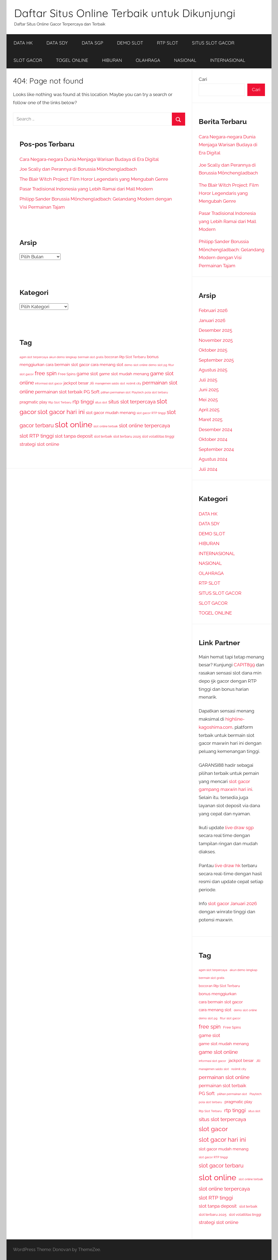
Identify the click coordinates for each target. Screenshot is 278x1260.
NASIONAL (185, 60)
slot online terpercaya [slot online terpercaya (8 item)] (144, 425)
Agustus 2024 (213, 459)
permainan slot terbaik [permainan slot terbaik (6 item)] (59, 391)
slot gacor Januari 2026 (232, 903)
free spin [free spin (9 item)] (46, 373)
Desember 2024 (215, 429)
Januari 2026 (212, 320)
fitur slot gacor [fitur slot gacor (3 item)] (230, 1018)
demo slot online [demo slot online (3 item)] (135, 365)
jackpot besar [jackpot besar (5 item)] (76, 383)
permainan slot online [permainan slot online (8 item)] (224, 1077)
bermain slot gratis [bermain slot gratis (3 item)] (90, 357)
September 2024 (216, 449)
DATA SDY (57, 43)
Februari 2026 (213, 310)
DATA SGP (92, 43)
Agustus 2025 (213, 370)
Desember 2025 (215, 330)
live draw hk (228, 865)
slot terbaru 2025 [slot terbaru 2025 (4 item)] (127, 436)
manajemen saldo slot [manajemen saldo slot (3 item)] (110, 383)
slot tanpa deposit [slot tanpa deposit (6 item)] (74, 436)
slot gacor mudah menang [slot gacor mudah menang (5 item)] (110, 412)
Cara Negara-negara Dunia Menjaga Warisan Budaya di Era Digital (89, 159)
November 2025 (216, 340)
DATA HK (23, 43)
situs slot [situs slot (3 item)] (101, 402)
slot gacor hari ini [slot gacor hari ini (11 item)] (61, 411)
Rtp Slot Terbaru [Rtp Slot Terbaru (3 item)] (59, 402)
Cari (203, 79)
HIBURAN (112, 60)
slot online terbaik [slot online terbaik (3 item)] (105, 426)
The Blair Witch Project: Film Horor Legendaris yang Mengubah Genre (94, 179)
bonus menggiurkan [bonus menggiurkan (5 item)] (217, 993)
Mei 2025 (208, 399)
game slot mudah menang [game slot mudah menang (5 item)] (124, 373)
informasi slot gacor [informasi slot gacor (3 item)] (48, 383)
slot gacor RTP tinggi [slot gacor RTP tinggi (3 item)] (151, 413)
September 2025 (216, 360)
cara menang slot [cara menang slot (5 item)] (107, 364)
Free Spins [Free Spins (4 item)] (66, 374)
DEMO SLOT (130, 43)
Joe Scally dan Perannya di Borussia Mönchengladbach (78, 169)
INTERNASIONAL (227, 60)
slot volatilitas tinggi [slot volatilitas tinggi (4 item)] (158, 436)
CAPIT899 (244, 664)
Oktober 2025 (213, 350)
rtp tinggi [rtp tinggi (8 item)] (83, 402)
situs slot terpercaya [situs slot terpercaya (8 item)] (132, 402)
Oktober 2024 (213, 439)
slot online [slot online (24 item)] (73, 424)
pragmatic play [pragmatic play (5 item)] (33, 402)
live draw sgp (239, 827)
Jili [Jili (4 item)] (92, 383)
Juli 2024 (208, 469)
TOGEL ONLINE (72, 60)
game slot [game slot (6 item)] (87, 373)
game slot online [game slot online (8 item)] (218, 1052)
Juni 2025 (209, 389)
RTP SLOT (167, 43)
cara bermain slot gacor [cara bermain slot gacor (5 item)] (68, 364)
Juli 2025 (208, 380)
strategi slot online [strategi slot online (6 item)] (39, 444)
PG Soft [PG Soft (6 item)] (92, 391)
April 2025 (209, 409)
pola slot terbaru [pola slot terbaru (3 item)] (156, 392)
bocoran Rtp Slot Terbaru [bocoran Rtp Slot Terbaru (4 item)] (125, 357)
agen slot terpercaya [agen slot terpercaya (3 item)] (34, 357)
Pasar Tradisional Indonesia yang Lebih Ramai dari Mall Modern (86, 189)
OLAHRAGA (148, 60)
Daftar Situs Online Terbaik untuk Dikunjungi (124, 13)
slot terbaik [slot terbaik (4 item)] (103, 436)
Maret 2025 (210, 419)
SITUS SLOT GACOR (213, 43)
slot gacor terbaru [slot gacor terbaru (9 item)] (221, 1165)
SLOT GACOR (28, 60)
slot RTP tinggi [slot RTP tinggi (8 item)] (37, 436)
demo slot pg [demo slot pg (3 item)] (158, 365)
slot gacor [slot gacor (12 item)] (213, 1128)
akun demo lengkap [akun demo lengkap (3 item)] (63, 357)
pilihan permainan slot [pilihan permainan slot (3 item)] (116, 392)
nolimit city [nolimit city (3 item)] (133, 383)
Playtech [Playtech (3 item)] (138, 392)
